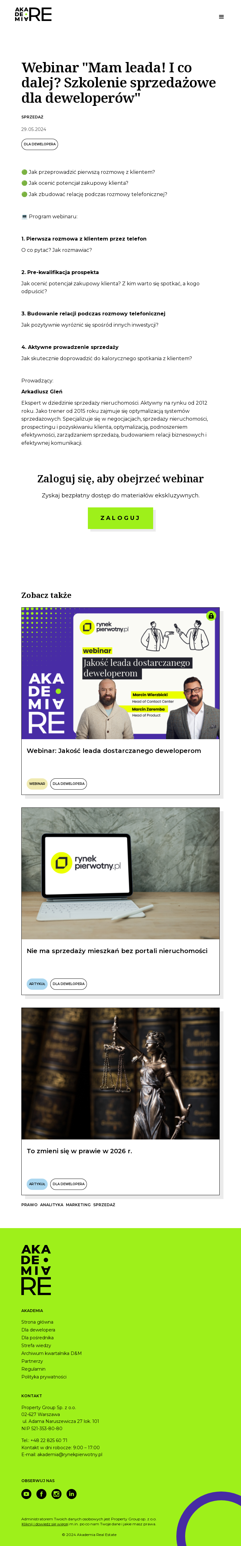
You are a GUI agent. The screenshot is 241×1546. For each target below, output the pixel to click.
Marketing (78, 1204)
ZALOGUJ (120, 518)
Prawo (29, 1204)
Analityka (51, 1204)
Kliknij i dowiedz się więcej (45, 1524)
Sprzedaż (32, 117)
